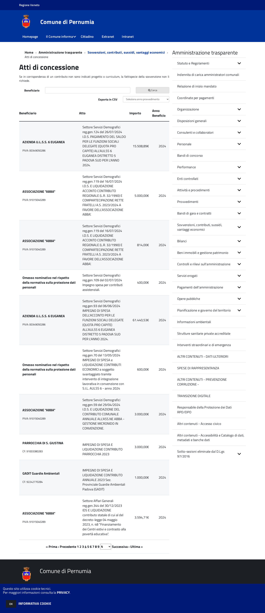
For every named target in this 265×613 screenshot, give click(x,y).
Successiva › (121, 546)
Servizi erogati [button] (187, 275)
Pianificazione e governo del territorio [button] (204, 310)
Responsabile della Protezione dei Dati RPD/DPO (204, 410)
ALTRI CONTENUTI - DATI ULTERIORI (202, 356)
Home (29, 52)
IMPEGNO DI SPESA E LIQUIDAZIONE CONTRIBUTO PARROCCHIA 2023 (102, 449)
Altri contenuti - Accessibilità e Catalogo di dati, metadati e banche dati (210, 438)
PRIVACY (63, 592)
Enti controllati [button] (187, 178)
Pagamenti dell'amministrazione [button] (200, 287)
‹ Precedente (67, 546)
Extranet (108, 36)
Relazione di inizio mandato (197, 86)
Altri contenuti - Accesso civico (199, 423)
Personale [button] (184, 144)
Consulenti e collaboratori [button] (195, 132)
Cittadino (87, 36)
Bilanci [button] (182, 241)
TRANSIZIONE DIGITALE (194, 395)
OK (11, 604)
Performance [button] (186, 167)
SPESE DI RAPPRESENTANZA (198, 368)
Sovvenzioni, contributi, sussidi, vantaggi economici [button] (199, 227)
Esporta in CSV (107, 99)
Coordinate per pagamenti (195, 97)
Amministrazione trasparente (60, 52)
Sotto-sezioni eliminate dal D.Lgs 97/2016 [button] (200, 454)
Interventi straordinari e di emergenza (204, 344)
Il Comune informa (59, 36)
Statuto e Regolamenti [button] (193, 63)
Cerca (152, 90)
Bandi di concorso (190, 155)
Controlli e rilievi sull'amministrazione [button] (203, 264)
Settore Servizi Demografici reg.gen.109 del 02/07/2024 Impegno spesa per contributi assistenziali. (102, 282)
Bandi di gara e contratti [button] (194, 213)
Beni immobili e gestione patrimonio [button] (202, 252)
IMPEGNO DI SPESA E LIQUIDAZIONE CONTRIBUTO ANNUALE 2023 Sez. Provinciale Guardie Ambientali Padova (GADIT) (103, 480)
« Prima (51, 546)
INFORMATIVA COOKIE (34, 603)
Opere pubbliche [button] (188, 298)
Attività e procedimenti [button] (193, 190)
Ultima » (136, 546)
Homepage (30, 36)
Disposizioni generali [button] (191, 120)
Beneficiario (32, 90)
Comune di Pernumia (67, 22)
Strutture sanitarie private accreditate (203, 333)
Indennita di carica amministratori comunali (208, 74)
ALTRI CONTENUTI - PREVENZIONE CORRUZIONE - (202, 382)
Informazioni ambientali (194, 321)
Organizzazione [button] (188, 109)
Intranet (127, 36)
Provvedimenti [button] (187, 201)
